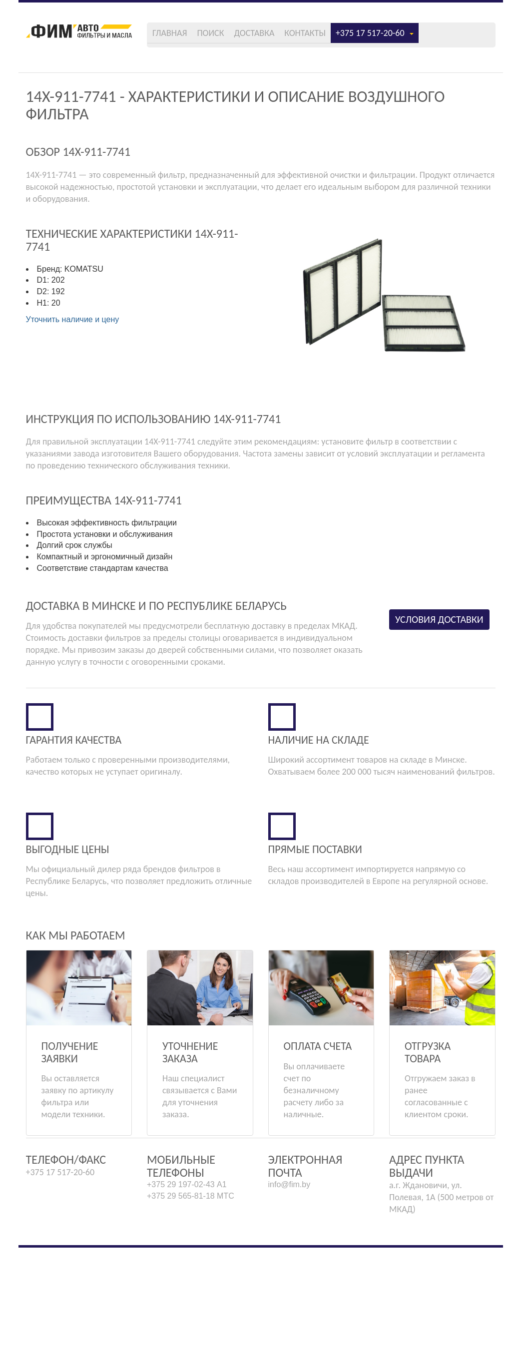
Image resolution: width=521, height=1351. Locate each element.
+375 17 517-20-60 (446, 36)
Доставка (315, 36)
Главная (220, 36)
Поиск (266, 36)
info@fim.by (289, 1288)
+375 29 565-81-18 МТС (190, 1299)
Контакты (371, 36)
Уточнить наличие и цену (72, 332)
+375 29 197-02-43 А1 (187, 1288)
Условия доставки (445, 662)
